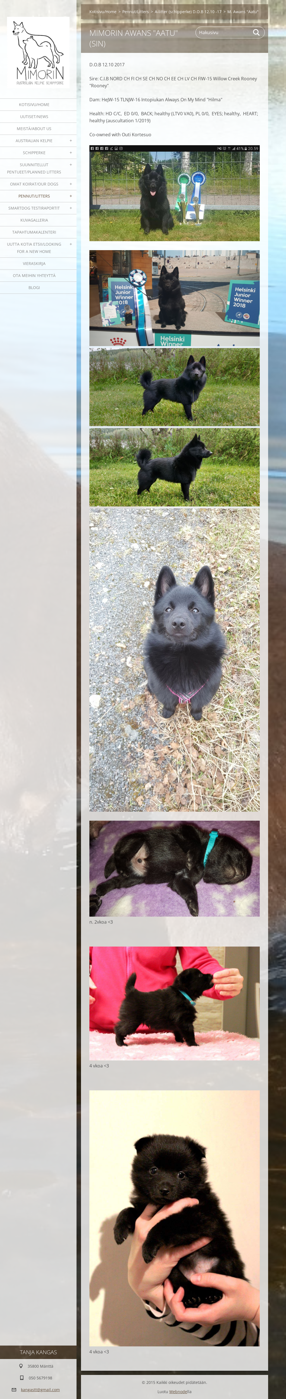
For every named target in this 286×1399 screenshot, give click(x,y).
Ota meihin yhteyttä (34, 275)
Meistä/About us (34, 128)
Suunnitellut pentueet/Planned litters (34, 168)
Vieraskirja (34, 263)
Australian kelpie (34, 140)
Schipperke (34, 152)
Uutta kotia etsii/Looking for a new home (34, 247)
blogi (34, 287)
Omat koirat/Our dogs (34, 184)
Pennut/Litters (34, 196)
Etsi (256, 32)
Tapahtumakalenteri (34, 232)
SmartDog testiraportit (34, 208)
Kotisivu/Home (34, 104)
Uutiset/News (34, 116)
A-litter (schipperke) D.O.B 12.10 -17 (188, 11)
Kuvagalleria (34, 220)
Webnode (178, 1391)
